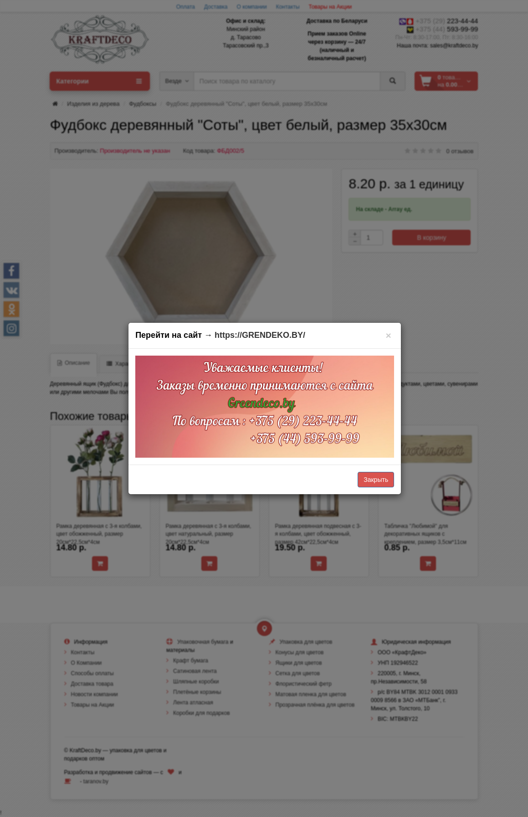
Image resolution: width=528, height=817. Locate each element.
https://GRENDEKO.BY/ (260, 335)
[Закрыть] (388, 335)
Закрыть (376, 479)
